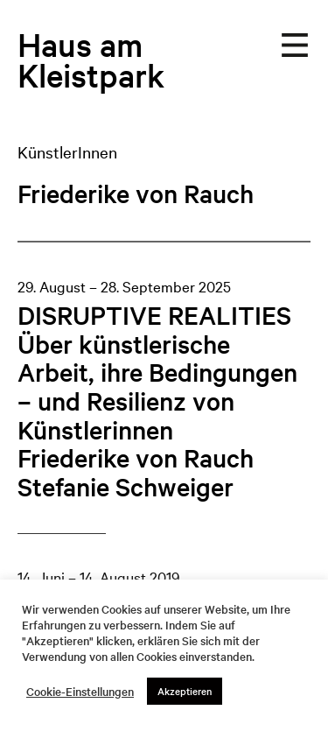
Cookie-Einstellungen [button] (80, 691)
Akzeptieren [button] (184, 691)
